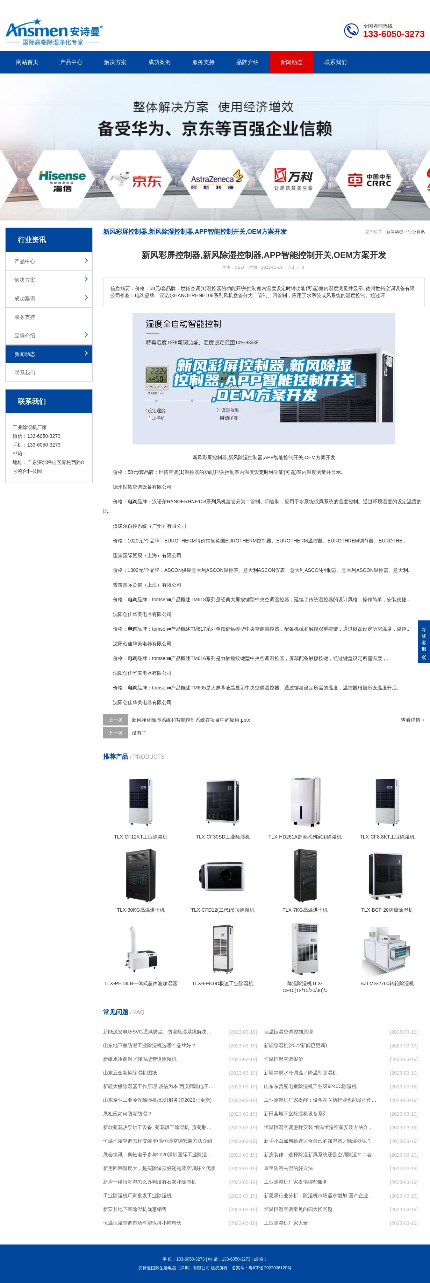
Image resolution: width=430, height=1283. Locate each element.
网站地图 (384, 5)
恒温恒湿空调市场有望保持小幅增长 (142, 1223)
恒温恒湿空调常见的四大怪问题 (298, 1209)
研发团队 (351, 5)
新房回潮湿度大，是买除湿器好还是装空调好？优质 (159, 1168)
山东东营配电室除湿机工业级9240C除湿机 (310, 1086)
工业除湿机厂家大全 (286, 1223)
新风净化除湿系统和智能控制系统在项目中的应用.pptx (191, 720)
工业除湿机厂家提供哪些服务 (296, 1182)
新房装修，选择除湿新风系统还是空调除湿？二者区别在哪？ (320, 1154)
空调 (173, 472)
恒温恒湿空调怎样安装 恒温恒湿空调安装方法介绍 (157, 1141)
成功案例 (159, 62)
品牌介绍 (247, 62)
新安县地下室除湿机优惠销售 (135, 1209)
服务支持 (203, 62)
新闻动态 (291, 62)
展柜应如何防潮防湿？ (127, 1113)
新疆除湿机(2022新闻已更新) (295, 1045)
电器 (147, 614)
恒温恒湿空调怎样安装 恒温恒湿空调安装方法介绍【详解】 (320, 1127)
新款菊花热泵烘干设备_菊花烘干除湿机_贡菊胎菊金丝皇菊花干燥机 (159, 1127)
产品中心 (71, 62)
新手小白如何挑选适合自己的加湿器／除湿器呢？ (318, 1141)
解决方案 (115, 62)
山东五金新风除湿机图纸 (130, 1072)
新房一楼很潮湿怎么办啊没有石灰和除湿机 (149, 1182)
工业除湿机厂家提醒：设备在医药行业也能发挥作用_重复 (320, 1100)
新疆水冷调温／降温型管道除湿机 (140, 1059)
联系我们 (335, 62)
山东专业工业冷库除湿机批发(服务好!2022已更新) (157, 1100)
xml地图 (416, 5)
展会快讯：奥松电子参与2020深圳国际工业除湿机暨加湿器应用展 (159, 1154)
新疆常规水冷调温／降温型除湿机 (300, 1072)
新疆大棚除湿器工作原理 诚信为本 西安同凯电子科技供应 (159, 1086)
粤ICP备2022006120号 (270, 1268)
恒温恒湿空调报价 (283, 1059)
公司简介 (319, 5)
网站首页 (27, 62)
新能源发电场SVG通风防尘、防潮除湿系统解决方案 (159, 1032)
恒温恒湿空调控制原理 (288, 1032)
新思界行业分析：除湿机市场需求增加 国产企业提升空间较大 (320, 1195)
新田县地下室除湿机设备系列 (296, 1113)
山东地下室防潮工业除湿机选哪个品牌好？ (149, 1045)
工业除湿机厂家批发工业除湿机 (137, 1195)
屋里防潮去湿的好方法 (288, 1168)
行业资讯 (416, 231)
